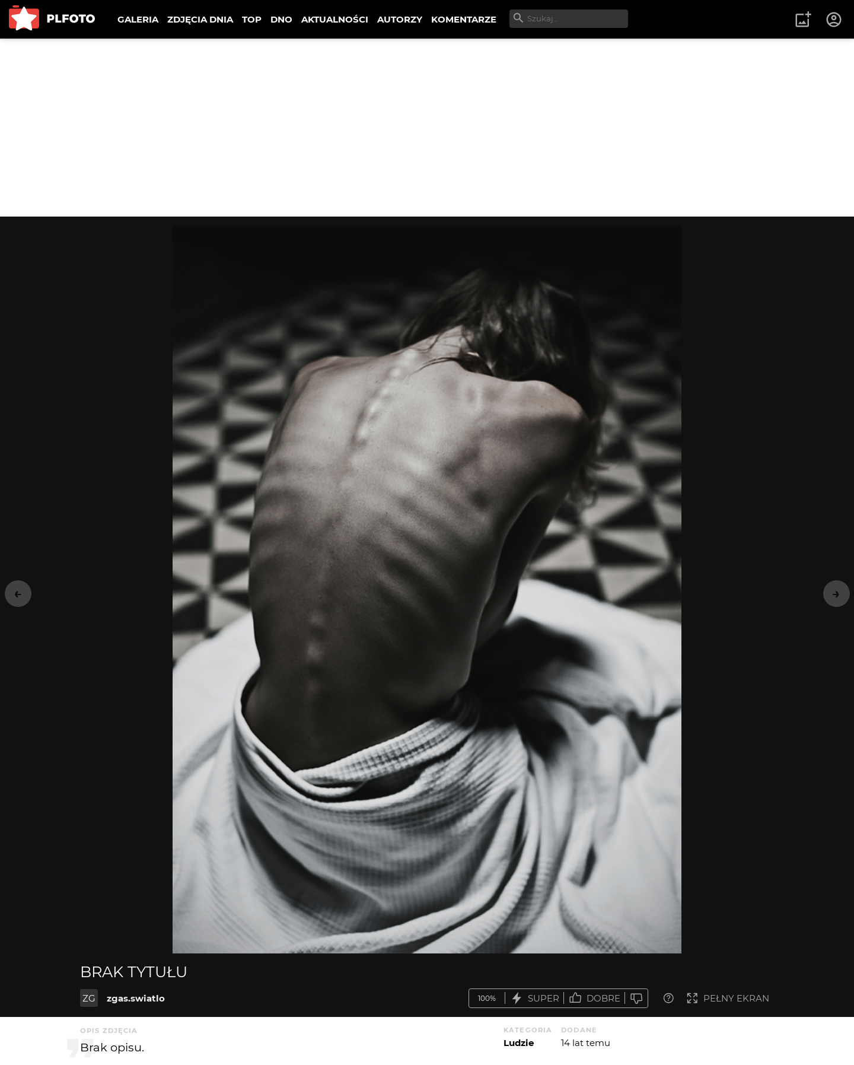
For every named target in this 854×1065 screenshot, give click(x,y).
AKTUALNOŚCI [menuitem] (334, 19)
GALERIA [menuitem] (137, 19)
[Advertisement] (427, 127)
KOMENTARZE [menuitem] (463, 19)
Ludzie (519, 1042)
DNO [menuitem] (281, 19)
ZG (88, 998)
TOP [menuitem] (252, 19)
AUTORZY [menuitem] (399, 19)
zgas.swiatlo (136, 998)
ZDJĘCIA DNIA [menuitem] (200, 19)
